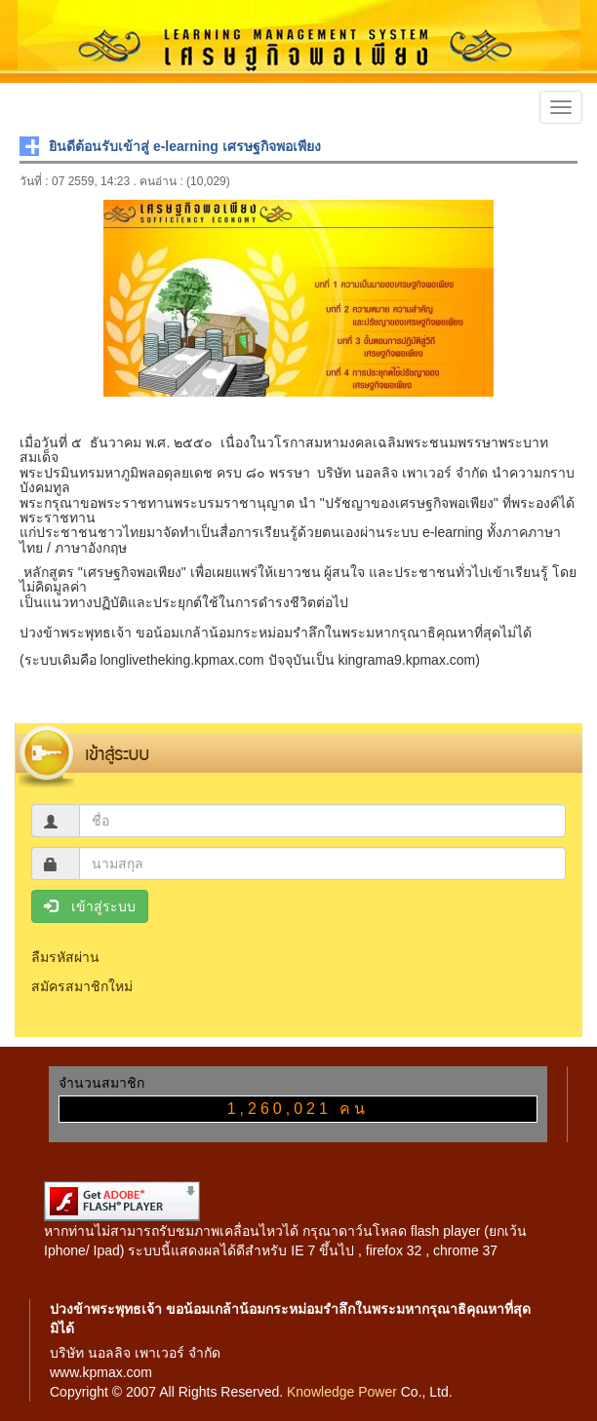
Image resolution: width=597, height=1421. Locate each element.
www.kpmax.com (101, 1372)
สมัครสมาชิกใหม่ (82, 986)
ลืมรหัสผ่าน (65, 957)
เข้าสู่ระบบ (90, 906)
